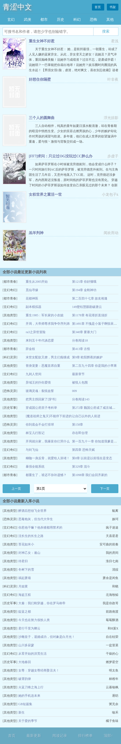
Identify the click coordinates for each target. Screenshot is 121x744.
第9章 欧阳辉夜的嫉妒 (87, 357)
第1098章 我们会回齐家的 (89, 475)
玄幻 (11, 20)
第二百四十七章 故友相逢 (89, 298)
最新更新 (33, 736)
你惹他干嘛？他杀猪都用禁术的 (40, 527)
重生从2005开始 (37, 281)
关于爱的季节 (27, 721)
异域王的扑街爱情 (38, 382)
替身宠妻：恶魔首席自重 (43, 366)
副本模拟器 (33, 307)
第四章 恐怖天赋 (83, 450)
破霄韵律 (24, 679)
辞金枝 (30, 349)
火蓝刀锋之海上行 (30, 687)
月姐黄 (23, 586)
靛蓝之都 (24, 611)
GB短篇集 (25, 704)
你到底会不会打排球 (40, 424)
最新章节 (78, 374)
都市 (44, 20)
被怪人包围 (80, 382)
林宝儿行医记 (35, 433)
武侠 (27, 20)
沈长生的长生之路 (30, 536)
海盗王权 (24, 595)
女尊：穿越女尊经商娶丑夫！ (38, 670)
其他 (110, 20)
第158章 (77, 424)
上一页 (16, 488)
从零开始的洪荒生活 (32, 653)
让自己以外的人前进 (86, 416)
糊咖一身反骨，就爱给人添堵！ (48, 458)
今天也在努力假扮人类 (34, 620)
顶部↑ (108, 736)
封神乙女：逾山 (29, 553)
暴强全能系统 (35, 466)
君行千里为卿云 (29, 628)
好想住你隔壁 (40, 79)
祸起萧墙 (24, 578)
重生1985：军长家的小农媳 (44, 315)
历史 (60, 20)
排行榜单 (85, 736)
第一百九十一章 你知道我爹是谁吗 (96, 441)
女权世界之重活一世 (45, 195)
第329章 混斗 (81, 466)
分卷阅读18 (80, 340)
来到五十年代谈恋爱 (40, 340)
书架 (112, 7)
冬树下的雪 (26, 569)
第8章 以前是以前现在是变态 (92, 458)
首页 (98, 7)
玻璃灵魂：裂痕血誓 (40, 391)
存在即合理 (80, 433)
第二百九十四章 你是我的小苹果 (94, 366)
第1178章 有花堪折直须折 (89, 315)
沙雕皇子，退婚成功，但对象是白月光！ (46, 637)
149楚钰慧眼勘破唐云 (87, 307)
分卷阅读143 (80, 399)
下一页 (104, 488)
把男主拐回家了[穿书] (41, 399)
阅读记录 (59, 736)
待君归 (23, 561)
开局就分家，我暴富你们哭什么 (48, 441)
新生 (21, 712)
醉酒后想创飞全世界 (32, 511)
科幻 (77, 20)
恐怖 (93, 20)
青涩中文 (17, 7)
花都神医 (32, 298)
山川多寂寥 (26, 645)
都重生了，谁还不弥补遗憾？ (46, 475)
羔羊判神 (36, 233)
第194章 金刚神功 (84, 290)
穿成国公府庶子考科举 (41, 408)
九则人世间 (33, 374)
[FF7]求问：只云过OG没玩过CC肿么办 (60, 156)
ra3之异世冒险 (35, 332)
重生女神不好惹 (41, 41)
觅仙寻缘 (32, 290)
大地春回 (24, 662)
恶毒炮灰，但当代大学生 (35, 519)
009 (74, 391)
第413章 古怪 (81, 349)
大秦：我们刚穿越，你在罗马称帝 (41, 603)
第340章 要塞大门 (84, 332)
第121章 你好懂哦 (84, 281)
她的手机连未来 (29, 696)
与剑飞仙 (32, 450)
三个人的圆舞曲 (41, 118)
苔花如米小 (26, 544)
